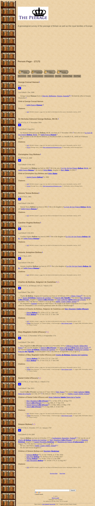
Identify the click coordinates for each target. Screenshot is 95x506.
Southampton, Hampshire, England (63, 438)
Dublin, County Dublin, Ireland (66, 301)
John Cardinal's (45, 504)
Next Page (77, 76)
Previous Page (67, 76)
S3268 (28, 323)
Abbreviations (49, 76)
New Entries (22, 76)
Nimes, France (76, 296)
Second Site (52, 504)
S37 (28, 112)
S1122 (28, 147)
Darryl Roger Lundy (66, 323)
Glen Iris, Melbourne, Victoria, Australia (55, 96)
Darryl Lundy (55, 498)
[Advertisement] (55, 44)
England (34, 303)
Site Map (58, 76)
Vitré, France (60, 392)
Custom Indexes (37, 76)
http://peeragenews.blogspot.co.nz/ (52, 147)
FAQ (29, 76)
